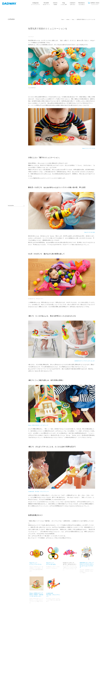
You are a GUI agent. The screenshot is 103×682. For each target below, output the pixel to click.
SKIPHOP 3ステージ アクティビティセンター (85, 360)
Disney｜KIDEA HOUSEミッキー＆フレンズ (38, 425)
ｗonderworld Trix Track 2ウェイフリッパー (38, 491)
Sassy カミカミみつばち (89, 232)
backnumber (11, 205)
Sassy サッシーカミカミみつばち (53, 555)
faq (64, 3)
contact (72, 3)
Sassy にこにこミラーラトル (88, 148)
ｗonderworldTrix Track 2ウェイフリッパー (53, 586)
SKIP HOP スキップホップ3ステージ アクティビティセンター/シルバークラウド (87, 557)
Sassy (73, 19)
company (35, 3)
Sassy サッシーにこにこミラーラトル (37, 555)
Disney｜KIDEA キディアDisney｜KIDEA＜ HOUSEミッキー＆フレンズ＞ (37, 586)
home (62, 19)
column (67, 19)
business (82, 3)
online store (94, 3)
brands (46, 3)
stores (55, 3)
